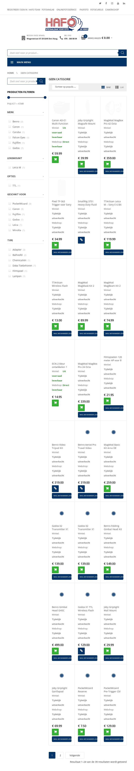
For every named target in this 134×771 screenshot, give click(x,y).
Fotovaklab (48, 9)
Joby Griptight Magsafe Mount (86, 122)
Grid (108, 87)
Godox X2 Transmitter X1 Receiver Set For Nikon (61, 530)
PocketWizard (19, 203)
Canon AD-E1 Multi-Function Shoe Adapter (60, 123)
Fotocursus (96, 9)
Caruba (16, 132)
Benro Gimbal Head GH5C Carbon (59, 610)
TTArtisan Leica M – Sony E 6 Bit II (112, 205)
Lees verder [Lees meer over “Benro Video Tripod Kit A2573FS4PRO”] (55, 488)
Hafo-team (34, 9)
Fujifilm (16, 142)
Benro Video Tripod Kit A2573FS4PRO (59, 448)
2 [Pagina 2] (60, 755)
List (122, 87)
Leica (15, 224)
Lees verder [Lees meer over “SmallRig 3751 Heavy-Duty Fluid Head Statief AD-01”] (81, 240)
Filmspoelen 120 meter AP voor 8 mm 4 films (113, 360)
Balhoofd (17, 255)
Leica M (16, 167)
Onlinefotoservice (66, 9)
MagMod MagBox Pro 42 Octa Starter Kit (113, 123)
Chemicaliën (19, 260)
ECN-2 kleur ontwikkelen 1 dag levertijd (59, 367)
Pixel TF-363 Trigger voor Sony (61, 203)
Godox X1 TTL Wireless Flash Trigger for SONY (87, 610)
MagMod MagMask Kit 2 (86, 284)
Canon (16, 126)
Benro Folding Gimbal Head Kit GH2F (113, 529)
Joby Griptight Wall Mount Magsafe (111, 610)
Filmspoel (17, 270)
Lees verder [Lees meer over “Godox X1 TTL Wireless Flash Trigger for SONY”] (81, 651)
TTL (14, 185)
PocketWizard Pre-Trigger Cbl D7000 (112, 691)
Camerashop (112, 9)
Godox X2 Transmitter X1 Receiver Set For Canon (87, 530)
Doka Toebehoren (22, 265)
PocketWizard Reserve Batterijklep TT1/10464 (85, 693)
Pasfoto (84, 9)
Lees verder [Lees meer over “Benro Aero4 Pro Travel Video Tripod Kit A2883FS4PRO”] (81, 488)
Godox (15, 148)
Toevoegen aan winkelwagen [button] (55, 159)
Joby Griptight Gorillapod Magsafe (59, 691)
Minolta (16, 230)
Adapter (16, 249)
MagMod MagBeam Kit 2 (112, 284)
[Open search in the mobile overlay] (67, 52)
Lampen (16, 276)
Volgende (75, 755)
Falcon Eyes (18, 137)
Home (10, 72)
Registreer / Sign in (17, 9)
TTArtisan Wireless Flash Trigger (60, 286)
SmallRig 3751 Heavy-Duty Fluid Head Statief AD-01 (87, 206)
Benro (15, 121)
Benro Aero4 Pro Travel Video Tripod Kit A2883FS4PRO (87, 449)
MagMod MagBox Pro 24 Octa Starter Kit (87, 367)
